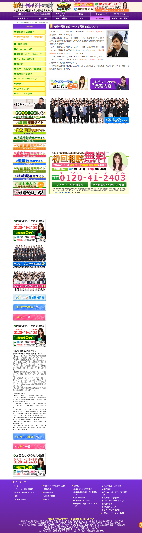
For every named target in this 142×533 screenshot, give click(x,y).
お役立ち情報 (49, 496)
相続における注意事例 (25, 32)
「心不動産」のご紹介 (25, 59)
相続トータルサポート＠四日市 (71, 525)
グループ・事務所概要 (24, 489)
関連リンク (20, 84)
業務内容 (47, 489)
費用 (17, 496)
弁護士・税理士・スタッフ (25, 493)
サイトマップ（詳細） (25, 94)
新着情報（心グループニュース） (29, 54)
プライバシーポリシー (26, 79)
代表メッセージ (21, 499)
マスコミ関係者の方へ (25, 74)
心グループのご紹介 (24, 49)
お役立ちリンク (22, 89)
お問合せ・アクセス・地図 (113, 513)
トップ (15, 22)
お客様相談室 (21, 44)
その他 (21, 22)
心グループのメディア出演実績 (28, 69)
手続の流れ (48, 493)
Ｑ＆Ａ (46, 499)
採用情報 (20, 64)
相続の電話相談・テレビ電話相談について (29, 38)
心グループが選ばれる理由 (54, 486)
